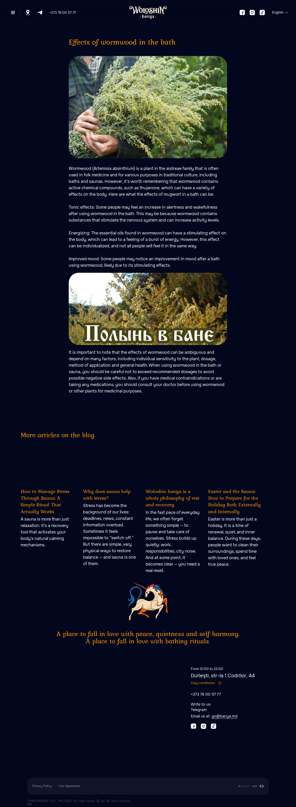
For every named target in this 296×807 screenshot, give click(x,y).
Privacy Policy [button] (41, 786)
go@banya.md (224, 716)
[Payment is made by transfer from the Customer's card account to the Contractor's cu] (250, 786)
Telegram (199, 709)
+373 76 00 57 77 (62, 12)
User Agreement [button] (69, 786)
